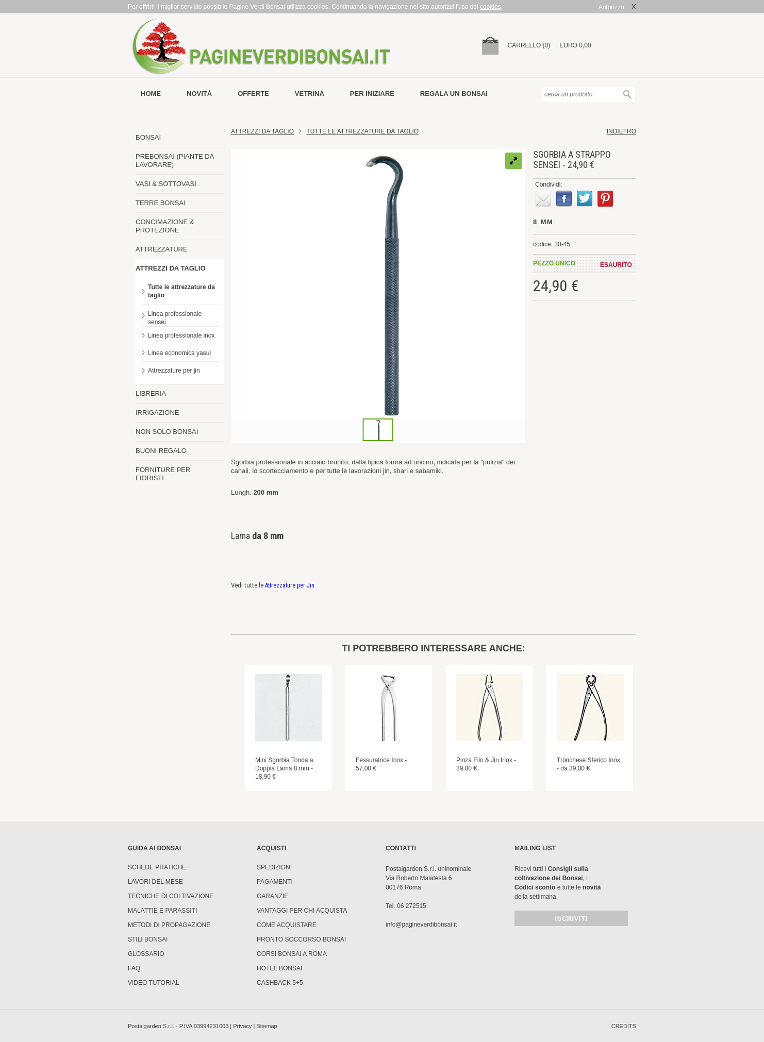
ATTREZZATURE (162, 249)
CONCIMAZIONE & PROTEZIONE (165, 226)
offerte (253, 93)
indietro (621, 131)
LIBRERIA (151, 393)
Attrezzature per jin (174, 370)
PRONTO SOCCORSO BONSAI (301, 939)
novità (199, 93)
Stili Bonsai (148, 939)
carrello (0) (529, 45)
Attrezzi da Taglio (262, 131)
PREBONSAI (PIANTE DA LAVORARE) (175, 161)
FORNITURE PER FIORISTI (163, 474)
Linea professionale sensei (175, 318)
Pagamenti (275, 881)
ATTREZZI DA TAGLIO (171, 268)
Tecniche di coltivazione (170, 896)
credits (623, 1026)
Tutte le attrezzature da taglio (181, 291)
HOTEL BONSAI (279, 968)
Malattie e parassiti (162, 910)
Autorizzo (611, 7)
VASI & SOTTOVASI (166, 184)
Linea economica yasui (179, 353)
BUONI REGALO (161, 451)
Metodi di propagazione (169, 925)
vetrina (309, 93)
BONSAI (148, 137)
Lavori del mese (155, 881)
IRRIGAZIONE (157, 412)
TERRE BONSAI (161, 203)
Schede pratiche (157, 867)
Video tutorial (153, 982)
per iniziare (372, 93)
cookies (490, 6)
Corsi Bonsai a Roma (292, 953)
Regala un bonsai (454, 93)
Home (151, 93)
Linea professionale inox (181, 335)
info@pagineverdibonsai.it (421, 924)
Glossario (146, 953)
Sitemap (266, 1026)
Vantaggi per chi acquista (302, 910)
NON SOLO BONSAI (167, 431)
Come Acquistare (287, 925)
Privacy (242, 1026)
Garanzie (272, 896)
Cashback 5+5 (280, 982)
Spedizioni (274, 867)
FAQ (134, 968)
